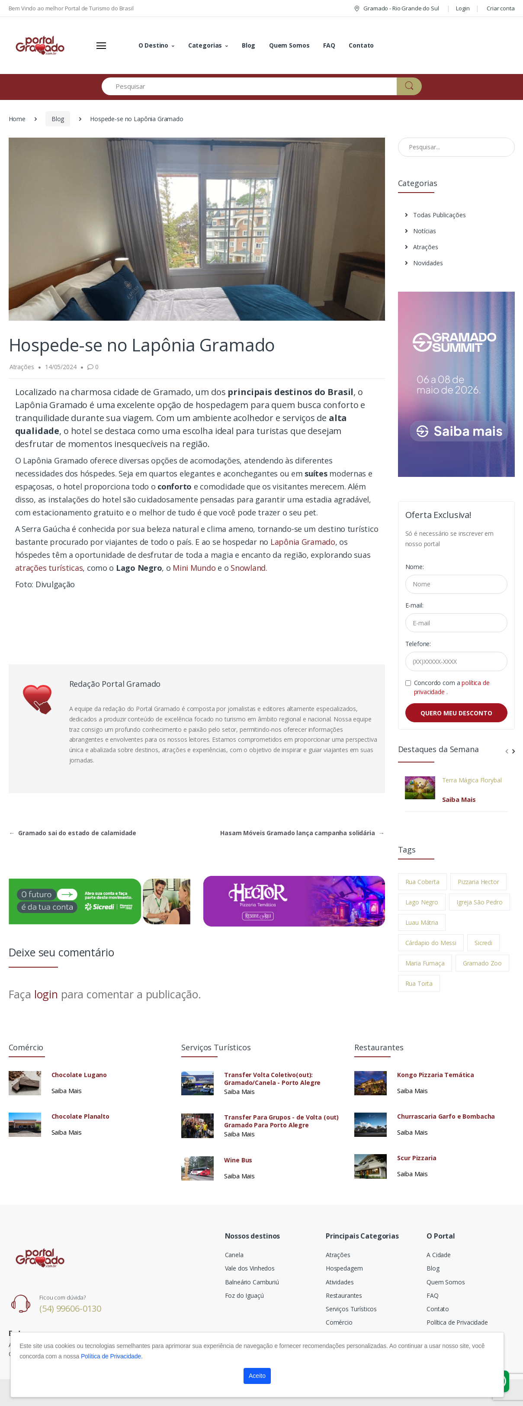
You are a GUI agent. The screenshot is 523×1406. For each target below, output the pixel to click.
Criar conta (500, 8)
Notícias (420, 231)
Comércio (339, 1322)
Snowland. (247, 568)
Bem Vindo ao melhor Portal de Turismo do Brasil (71, 8)
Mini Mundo (195, 568)
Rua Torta (419, 983)
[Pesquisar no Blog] (456, 147)
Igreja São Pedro (479, 902)
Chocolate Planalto (80, 1116)
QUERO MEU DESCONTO (456, 713)
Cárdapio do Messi (431, 943)
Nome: (414, 567)
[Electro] (41, 45)
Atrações (421, 247)
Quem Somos (289, 45)
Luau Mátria (421, 922)
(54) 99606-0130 (70, 1308)
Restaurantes (344, 1295)
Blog (248, 45)
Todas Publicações (435, 215)
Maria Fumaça (425, 963)
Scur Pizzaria (416, 1158)
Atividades (340, 1282)
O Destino (153, 45)
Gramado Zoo (482, 963)
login (46, 994)
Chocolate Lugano (79, 1075)
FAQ (329, 45)
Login (462, 8)
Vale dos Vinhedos (250, 1268)
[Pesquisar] (249, 86)
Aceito (257, 1375)
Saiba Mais (459, 799)
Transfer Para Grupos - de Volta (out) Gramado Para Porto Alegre (281, 1121)
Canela (234, 1255)
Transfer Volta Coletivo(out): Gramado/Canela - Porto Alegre (272, 1079)
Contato (361, 45)
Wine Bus (238, 1160)
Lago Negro (422, 902)
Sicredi (483, 943)
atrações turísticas (49, 568)
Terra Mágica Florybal (472, 780)
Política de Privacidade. (112, 1356)
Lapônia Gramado (301, 542)
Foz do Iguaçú (244, 1295)
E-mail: (414, 605)
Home (17, 119)
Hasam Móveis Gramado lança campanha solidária (302, 833)
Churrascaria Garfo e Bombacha (446, 1116)
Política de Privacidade (457, 1322)
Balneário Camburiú (252, 1282)
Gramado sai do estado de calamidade (73, 833)
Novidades (424, 263)
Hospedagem (344, 1268)
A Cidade (439, 1255)
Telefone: (418, 644)
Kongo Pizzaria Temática (435, 1075)
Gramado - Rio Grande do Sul (396, 8)
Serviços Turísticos (351, 1309)
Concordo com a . (452, 687)
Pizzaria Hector (478, 882)
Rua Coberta (422, 882)
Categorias (205, 45)
